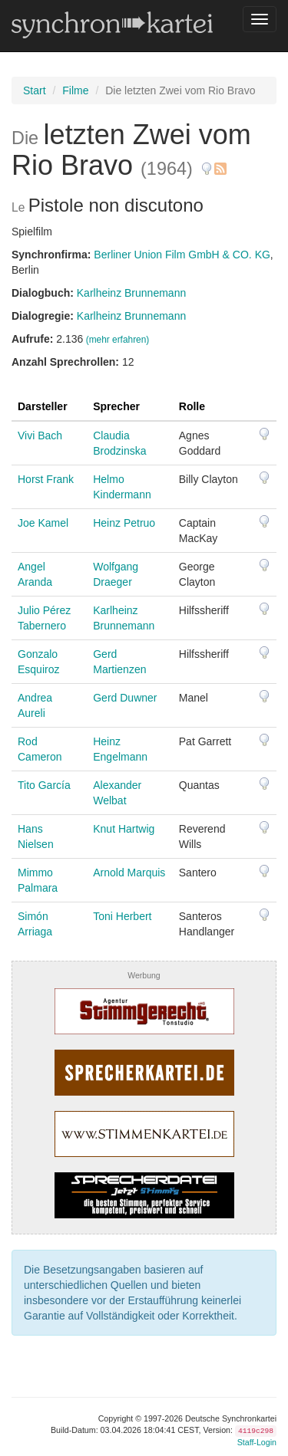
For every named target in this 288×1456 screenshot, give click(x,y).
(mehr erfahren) (118, 339)
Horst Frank (46, 479)
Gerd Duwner (125, 698)
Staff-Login (256, 1442)
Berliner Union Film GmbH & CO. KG (182, 254)
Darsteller (43, 406)
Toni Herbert (122, 916)
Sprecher (116, 406)
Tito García (44, 785)
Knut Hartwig (123, 829)
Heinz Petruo (124, 523)
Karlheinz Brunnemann (131, 293)
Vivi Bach (40, 435)
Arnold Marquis (129, 872)
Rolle (192, 406)
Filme (75, 90)
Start (34, 90)
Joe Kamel (43, 523)
